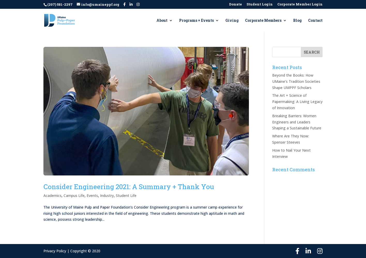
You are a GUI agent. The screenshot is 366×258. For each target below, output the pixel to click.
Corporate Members (263, 21)
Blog (297, 21)
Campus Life (74, 195)
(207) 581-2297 (60, 4)
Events (92, 195)
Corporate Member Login (300, 4)
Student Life (126, 195)
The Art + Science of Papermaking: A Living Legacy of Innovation (297, 101)
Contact (315, 21)
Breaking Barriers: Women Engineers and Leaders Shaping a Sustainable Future (296, 122)
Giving (232, 21)
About (161, 21)
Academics (52, 195)
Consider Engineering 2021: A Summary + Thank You (128, 186)
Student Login (260, 4)
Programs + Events (196, 21)
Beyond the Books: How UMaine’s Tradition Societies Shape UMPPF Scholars (296, 81)
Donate (235, 4)
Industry (107, 195)
